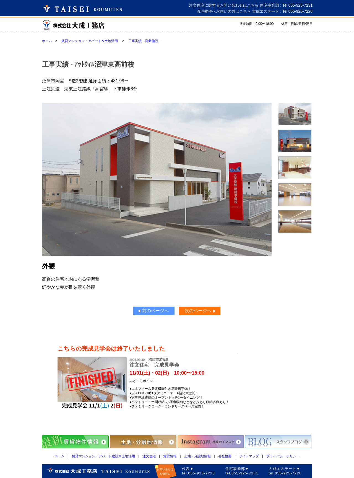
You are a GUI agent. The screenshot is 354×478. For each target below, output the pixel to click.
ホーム (47, 41)
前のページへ (155, 310)
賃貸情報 (169, 456)
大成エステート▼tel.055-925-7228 (285, 471)
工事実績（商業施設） (145, 41)
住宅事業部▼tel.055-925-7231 (241, 471)
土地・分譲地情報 (197, 456)
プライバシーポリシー (283, 456)
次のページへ (198, 310)
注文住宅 (149, 456)
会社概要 (224, 456)
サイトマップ (249, 456)
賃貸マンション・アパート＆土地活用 (89, 41)
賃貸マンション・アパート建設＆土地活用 (103, 456)
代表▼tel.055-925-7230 (198, 471)
